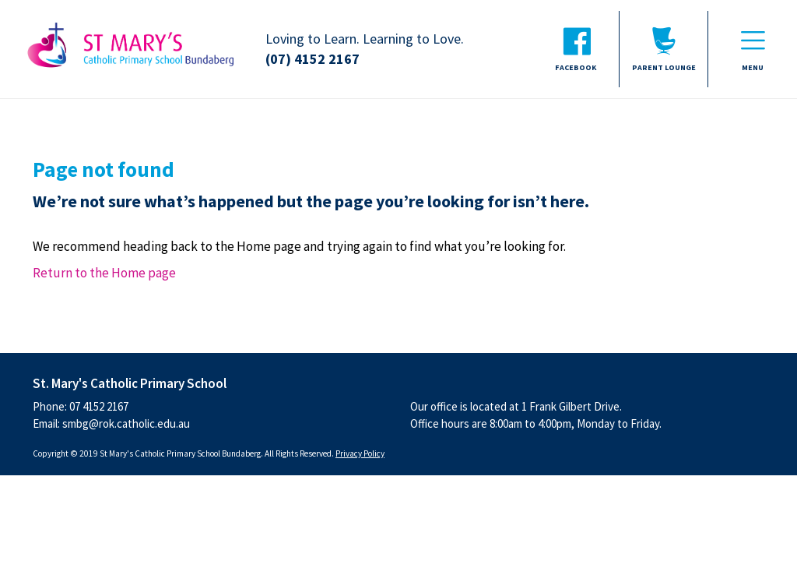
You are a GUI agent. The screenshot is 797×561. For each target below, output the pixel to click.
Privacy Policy (359, 453)
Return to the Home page (104, 272)
